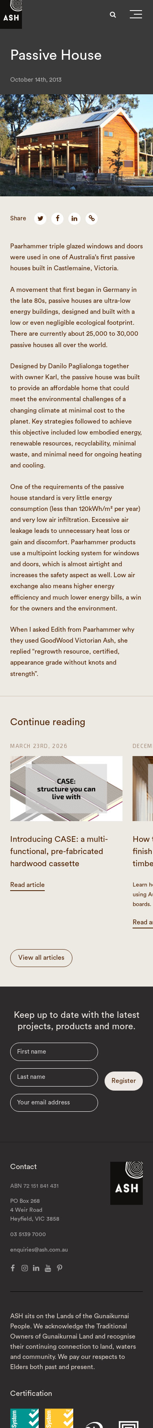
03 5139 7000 (28, 1234)
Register (123, 1081)
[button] (136, 16)
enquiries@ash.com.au (39, 1250)
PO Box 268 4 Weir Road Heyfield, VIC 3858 (34, 1210)
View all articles (41, 957)
